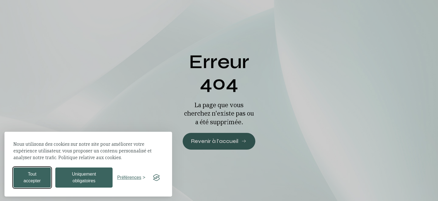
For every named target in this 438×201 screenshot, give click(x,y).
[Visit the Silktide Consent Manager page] (156, 177)
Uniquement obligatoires (84, 177)
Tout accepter (32, 177)
